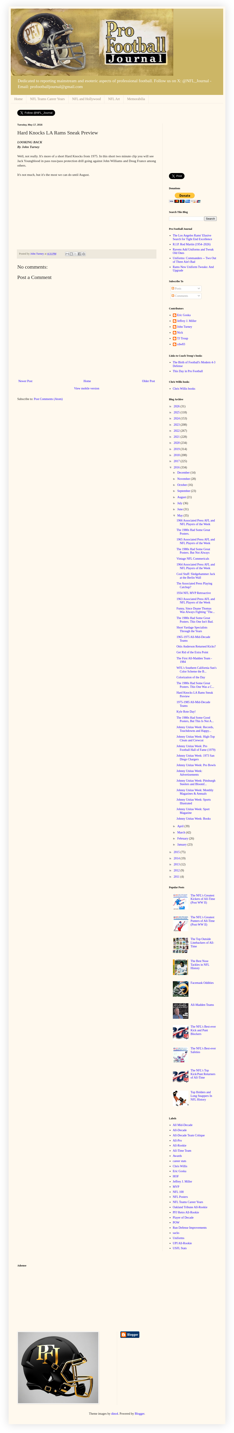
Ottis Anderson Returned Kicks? (196, 646)
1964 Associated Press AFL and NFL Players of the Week (196, 566)
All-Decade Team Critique (189, 1135)
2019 (177, 449)
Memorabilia (136, 99)
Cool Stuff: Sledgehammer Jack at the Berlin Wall (196, 575)
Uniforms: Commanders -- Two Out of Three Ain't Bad (194, 260)
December (183, 472)
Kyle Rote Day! (186, 711)
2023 (177, 424)
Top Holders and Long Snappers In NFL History (201, 1096)
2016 (177, 467)
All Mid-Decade (183, 1125)
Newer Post (25, 381)
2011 (177, 876)
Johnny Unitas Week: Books (194, 818)
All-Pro (177, 1140)
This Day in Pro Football (188, 371)
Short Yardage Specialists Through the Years (192, 629)
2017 (177, 461)
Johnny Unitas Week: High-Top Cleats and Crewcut (196, 738)
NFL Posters (180, 1196)
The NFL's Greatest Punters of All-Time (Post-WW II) (203, 921)
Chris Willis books (184, 388)
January (182, 844)
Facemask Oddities (202, 982)
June (180, 509)
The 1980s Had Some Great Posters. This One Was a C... (195, 685)
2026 (177, 406)
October (182, 485)
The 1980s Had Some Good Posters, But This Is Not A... (195, 719)
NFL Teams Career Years (47, 99)
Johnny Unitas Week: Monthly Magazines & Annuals (195, 792)
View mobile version (86, 388)
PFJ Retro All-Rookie (186, 1212)
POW (176, 1222)
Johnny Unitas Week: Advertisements (189, 772)
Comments (180, 296)
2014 (177, 858)
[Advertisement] (193, 145)
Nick (180, 332)
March (181, 832)
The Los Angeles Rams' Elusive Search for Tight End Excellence (192, 237)
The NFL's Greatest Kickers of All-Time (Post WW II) (203, 899)
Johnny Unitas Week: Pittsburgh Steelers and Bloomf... (196, 782)
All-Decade (180, 1130)
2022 (177, 430)
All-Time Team (182, 1150)
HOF (176, 1176)
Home (18, 99)
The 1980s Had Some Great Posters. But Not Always (193, 551)
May (180, 515)
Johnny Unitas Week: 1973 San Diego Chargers (195, 757)
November (184, 478)
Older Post (148, 381)
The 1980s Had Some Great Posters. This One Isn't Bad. (195, 619)
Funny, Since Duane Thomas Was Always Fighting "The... (196, 610)
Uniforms (179, 1238)
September (184, 491)
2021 (177, 436)
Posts (176, 288)
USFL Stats (180, 1248)
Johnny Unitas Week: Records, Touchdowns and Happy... (195, 729)
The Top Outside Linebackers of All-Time (202, 942)
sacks (176, 1233)
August (182, 497)
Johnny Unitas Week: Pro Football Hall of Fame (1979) (196, 748)
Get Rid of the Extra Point (192, 652)
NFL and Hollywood (86, 99)
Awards (177, 1155)
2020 (177, 442)
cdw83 (181, 344)
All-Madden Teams (202, 1004)
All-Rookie (179, 1145)
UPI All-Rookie (182, 1243)
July (180, 503)
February (183, 838)
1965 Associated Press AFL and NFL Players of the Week (196, 541)
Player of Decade (183, 1217)
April (180, 826)
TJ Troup (182, 338)
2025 (177, 412)
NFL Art (114, 99)
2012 (177, 870)
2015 (177, 852)
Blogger (139, 1413)
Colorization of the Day (191, 677)
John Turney (184, 326)
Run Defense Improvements (190, 1227)
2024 (177, 418)
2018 (177, 455)
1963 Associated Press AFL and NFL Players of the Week (196, 600)
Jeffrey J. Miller (187, 321)
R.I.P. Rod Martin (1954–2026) (192, 244)
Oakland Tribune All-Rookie (190, 1207)
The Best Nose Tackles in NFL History (200, 964)
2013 (177, 864)
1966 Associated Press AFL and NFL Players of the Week (196, 522)
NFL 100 (178, 1192)
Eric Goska (184, 315)
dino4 (114, 1413)
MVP (176, 1186)
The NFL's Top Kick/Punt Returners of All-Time (203, 1074)
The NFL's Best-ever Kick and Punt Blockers (203, 1030)
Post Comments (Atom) (48, 399)
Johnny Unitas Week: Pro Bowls (196, 765)
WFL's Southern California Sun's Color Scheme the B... (196, 669)
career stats (179, 1161)
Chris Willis (180, 1166)
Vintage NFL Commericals (193, 558)
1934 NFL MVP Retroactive (194, 593)
